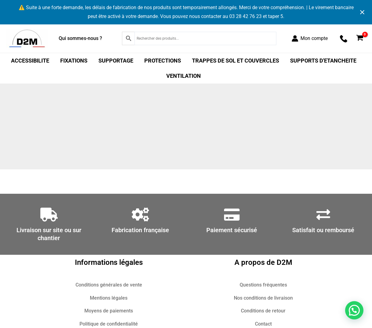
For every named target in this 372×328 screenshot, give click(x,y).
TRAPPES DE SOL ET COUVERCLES (235, 60)
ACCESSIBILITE (30, 60)
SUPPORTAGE (115, 60)
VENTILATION (183, 76)
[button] (354, 310)
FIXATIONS (73, 60)
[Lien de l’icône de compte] (310, 38)
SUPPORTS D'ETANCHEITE (323, 60)
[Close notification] (362, 12)
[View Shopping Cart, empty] (359, 38)
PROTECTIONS (162, 60)
